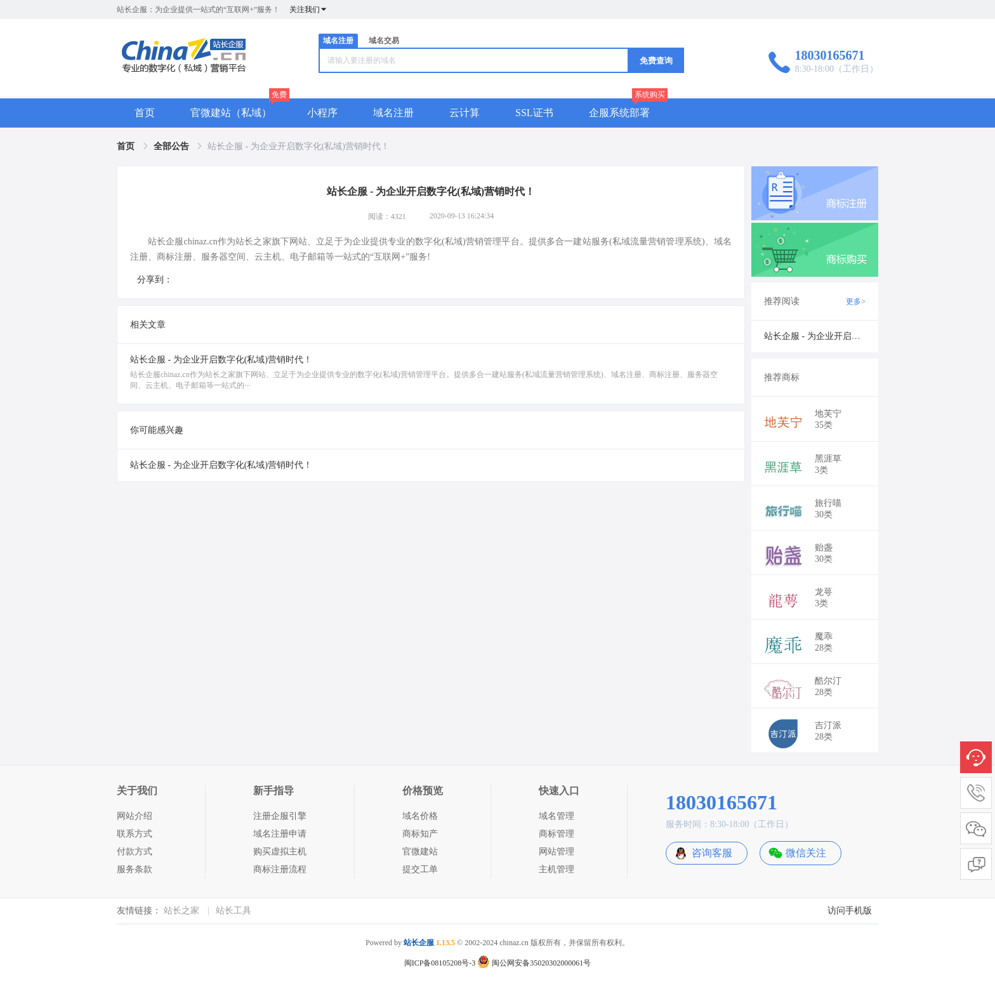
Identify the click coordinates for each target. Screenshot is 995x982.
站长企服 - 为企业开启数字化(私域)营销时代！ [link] (299, 146)
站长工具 (233, 910)
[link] (127, 146)
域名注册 (338, 40)
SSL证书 (534, 112)
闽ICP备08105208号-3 (440, 963)
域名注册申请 (279, 834)
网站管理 (556, 851)
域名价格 (420, 816)
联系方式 (134, 834)
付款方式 (134, 851)
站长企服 (419, 942)
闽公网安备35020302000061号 (534, 963)
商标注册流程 (279, 869)
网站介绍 (134, 816)
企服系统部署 (619, 112)
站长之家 (181, 910)
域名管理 (556, 816)
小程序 (322, 112)
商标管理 (556, 834)
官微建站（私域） (231, 112)
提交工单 (420, 869)
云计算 (464, 112)
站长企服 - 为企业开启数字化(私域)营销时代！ (221, 465)
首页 (145, 112)
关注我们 (308, 9)
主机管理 (556, 869)
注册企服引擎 (279, 816)
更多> (856, 301)
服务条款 (134, 869)
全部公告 (173, 146)
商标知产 (420, 834)
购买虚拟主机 (279, 851)
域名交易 (384, 40)
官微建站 (420, 851)
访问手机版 (849, 910)
